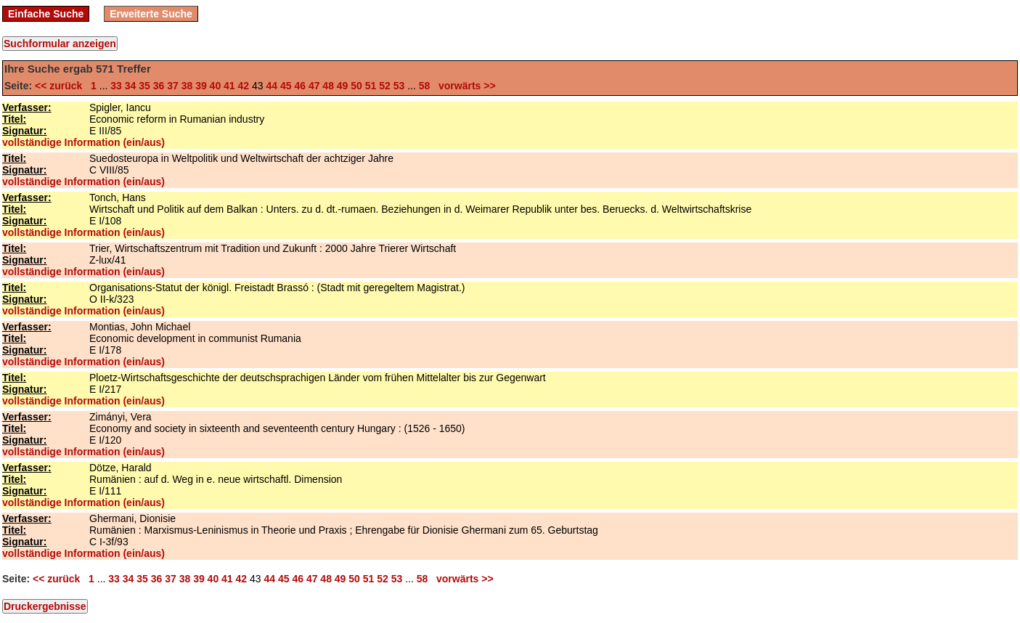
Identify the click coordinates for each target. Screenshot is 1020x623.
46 (300, 85)
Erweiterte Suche (151, 14)
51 (371, 85)
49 (342, 85)
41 (229, 85)
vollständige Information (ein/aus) (83, 142)
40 (215, 85)
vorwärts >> (464, 85)
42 (244, 85)
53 (399, 85)
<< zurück (61, 85)
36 (159, 85)
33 (116, 85)
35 (144, 85)
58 (425, 85)
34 (130, 85)
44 (271, 85)
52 (385, 85)
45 (286, 85)
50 (356, 85)
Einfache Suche (45, 14)
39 (201, 85)
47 (314, 85)
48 (328, 85)
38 (187, 85)
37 (173, 85)
